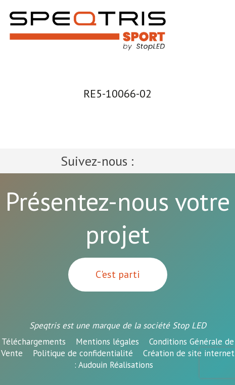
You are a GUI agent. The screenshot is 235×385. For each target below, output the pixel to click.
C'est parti (118, 274)
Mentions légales (107, 341)
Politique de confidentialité (83, 353)
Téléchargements (34, 341)
